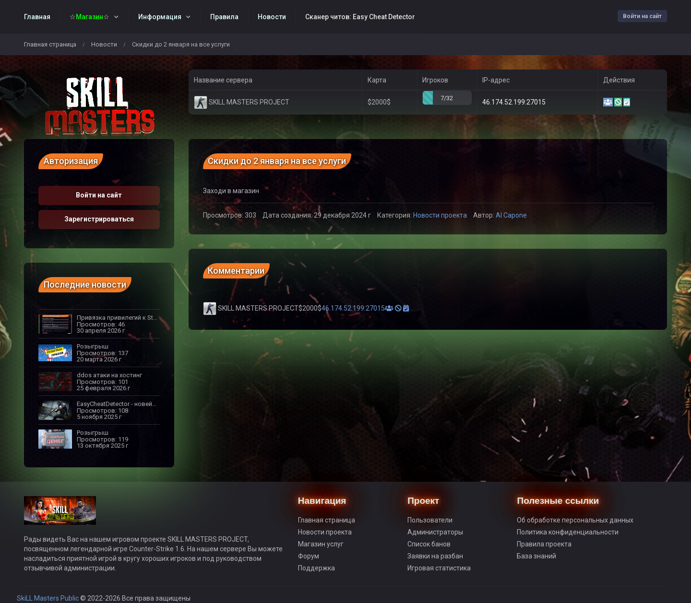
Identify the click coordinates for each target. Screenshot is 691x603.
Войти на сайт (642, 16)
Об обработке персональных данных (575, 520)
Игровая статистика (439, 568)
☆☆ (89, 17)
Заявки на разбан (435, 556)
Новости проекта (440, 215)
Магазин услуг (321, 544)
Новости (104, 44)
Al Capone (511, 215)
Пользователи (430, 520)
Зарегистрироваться (99, 219)
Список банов (429, 544)
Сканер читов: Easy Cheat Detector (360, 17)
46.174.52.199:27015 (514, 102)
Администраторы (435, 532)
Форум (308, 556)
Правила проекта (544, 544)
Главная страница (50, 44)
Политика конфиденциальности (568, 532)
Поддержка (316, 568)
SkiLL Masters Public (48, 598)
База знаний (536, 556)
